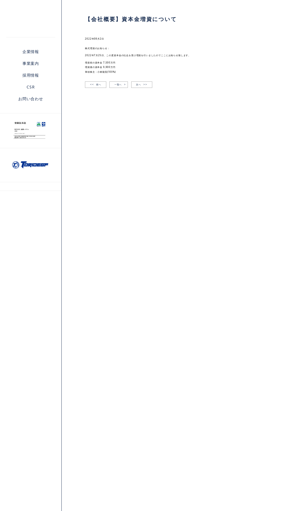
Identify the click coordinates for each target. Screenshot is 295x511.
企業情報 (30, 51)
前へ (95, 84)
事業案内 (30, 63)
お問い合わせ (30, 98)
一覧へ (118, 84)
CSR (31, 87)
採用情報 (30, 75)
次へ (141, 84)
